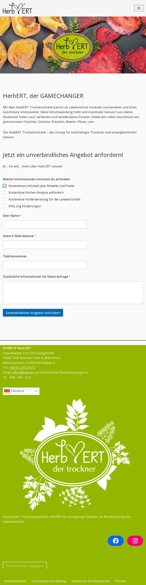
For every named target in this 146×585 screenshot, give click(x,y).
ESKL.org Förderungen (25, 206)
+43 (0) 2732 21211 (22, 368)
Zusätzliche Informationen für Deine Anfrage (37, 276)
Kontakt (121, 581)
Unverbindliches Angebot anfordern (33, 313)
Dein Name (12, 216)
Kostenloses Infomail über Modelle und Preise (41, 186)
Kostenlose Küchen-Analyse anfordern (36, 193)
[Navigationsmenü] (138, 8)
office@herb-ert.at (25, 372)
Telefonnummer (15, 256)
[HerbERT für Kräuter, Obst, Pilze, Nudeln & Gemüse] (17, 8)
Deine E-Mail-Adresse (19, 236)
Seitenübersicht (15, 581)
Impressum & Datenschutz (90, 581)
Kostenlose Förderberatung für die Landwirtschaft (44, 199)
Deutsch (14, 391)
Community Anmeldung (49, 581)
